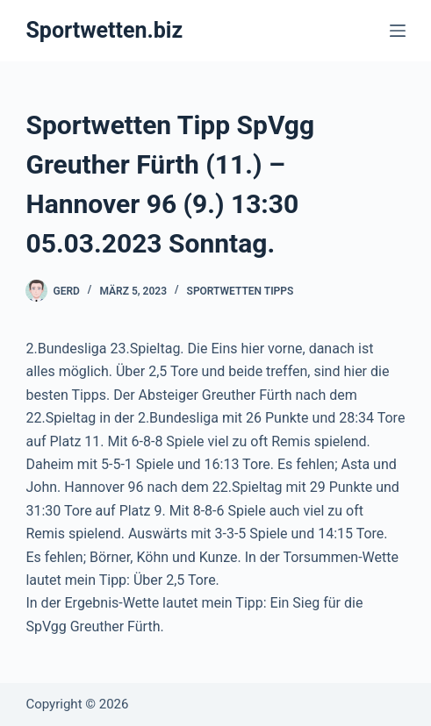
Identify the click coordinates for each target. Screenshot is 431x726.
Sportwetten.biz (104, 30)
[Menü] (398, 31)
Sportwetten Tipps (240, 291)
